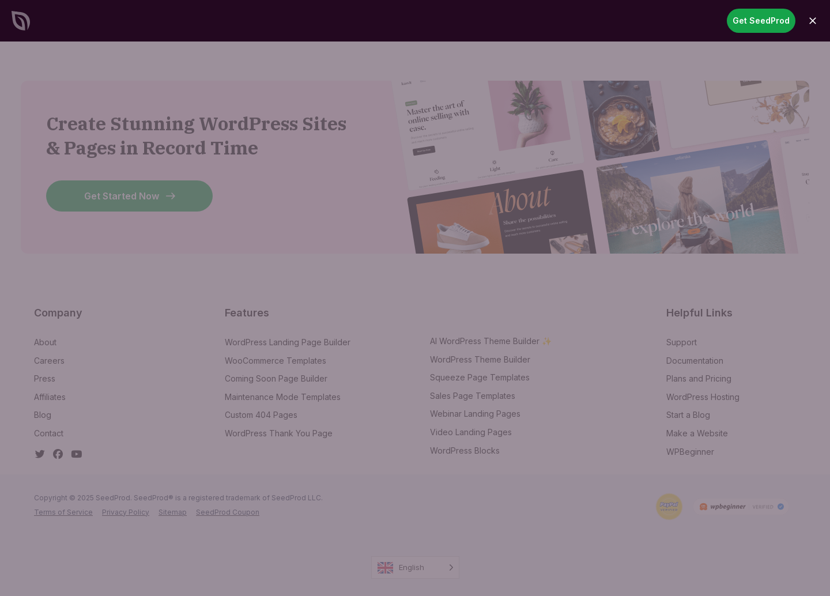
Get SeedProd (761, 20)
